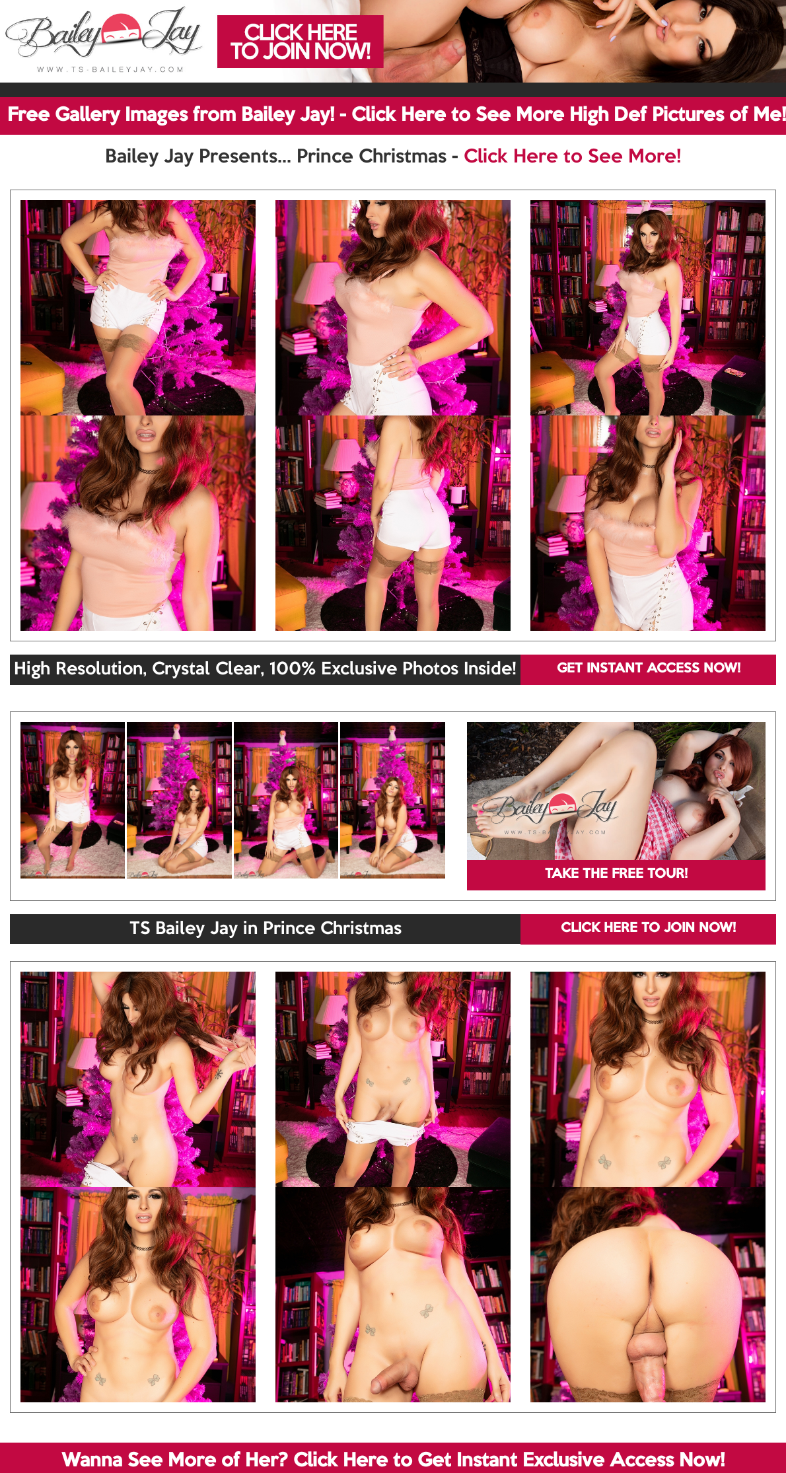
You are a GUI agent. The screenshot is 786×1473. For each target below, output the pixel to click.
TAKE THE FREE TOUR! (616, 874)
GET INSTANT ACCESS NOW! (648, 669)
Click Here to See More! (572, 157)
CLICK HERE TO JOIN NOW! (648, 929)
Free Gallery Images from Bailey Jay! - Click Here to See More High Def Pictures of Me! (396, 115)
